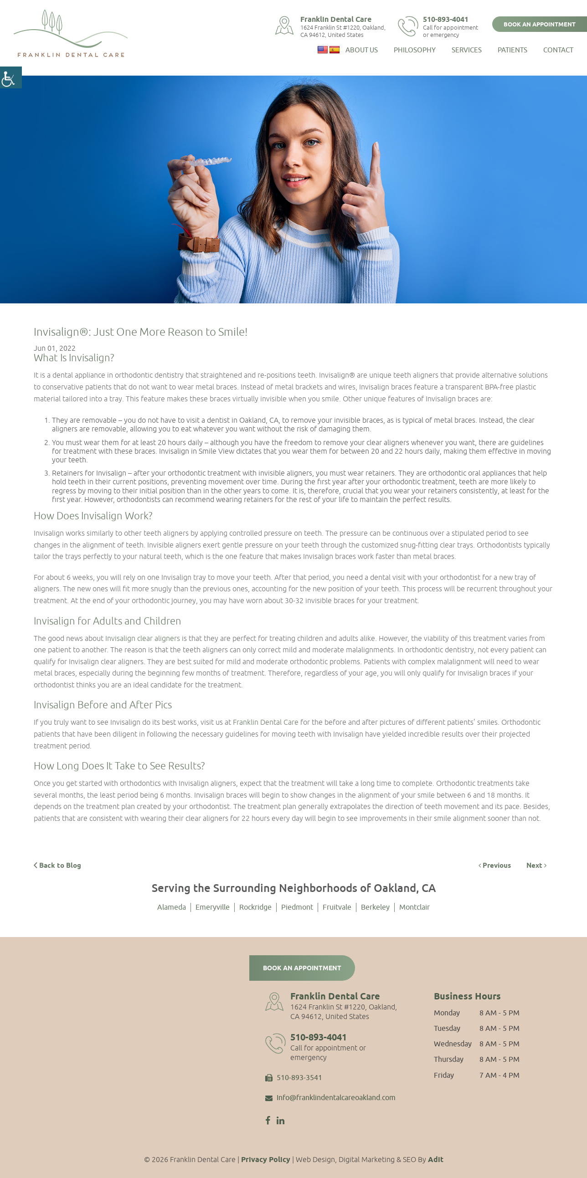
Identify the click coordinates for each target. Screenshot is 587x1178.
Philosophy (415, 50)
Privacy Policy (265, 1160)
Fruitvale (337, 907)
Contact (558, 50)
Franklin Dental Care (335, 20)
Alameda (171, 907)
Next (536, 866)
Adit (435, 1160)
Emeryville (213, 907)
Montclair (414, 907)
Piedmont (297, 907)
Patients (512, 50)
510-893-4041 (446, 20)
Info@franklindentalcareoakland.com (330, 1098)
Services (467, 50)
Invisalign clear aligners (142, 638)
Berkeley (375, 907)
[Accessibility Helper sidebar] (11, 77)
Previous (495, 866)
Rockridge (255, 907)
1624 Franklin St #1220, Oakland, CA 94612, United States (343, 31)
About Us (361, 50)
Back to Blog (57, 866)
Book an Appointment (540, 24)
